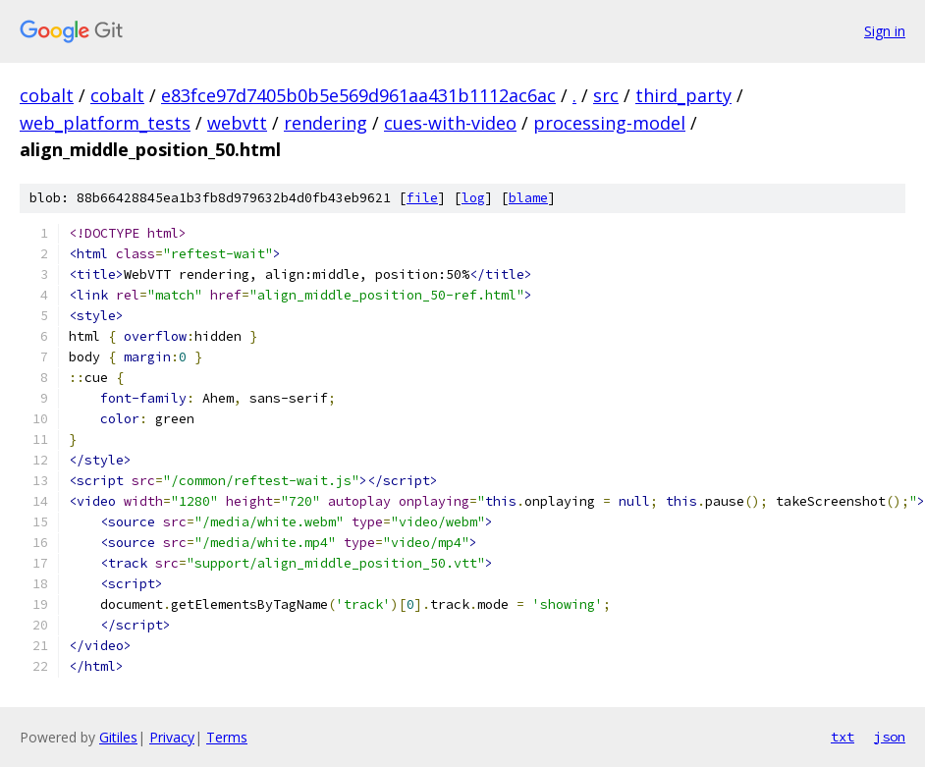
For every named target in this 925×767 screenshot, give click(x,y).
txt (842, 736)
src (606, 95)
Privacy (171, 737)
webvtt (237, 123)
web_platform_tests (105, 123)
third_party (683, 95)
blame (528, 198)
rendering (325, 123)
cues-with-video (450, 123)
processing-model (609, 123)
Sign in (884, 31)
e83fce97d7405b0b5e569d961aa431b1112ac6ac (358, 95)
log (473, 198)
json (889, 736)
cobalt (47, 95)
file (422, 198)
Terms (226, 737)
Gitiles (118, 737)
